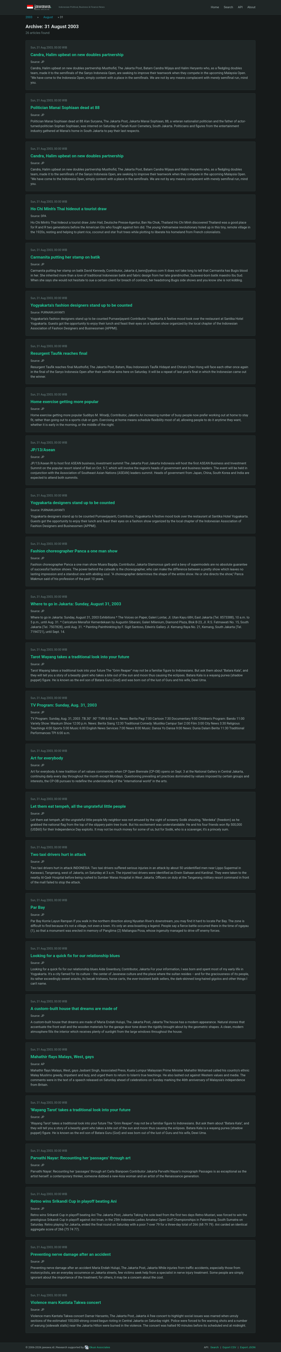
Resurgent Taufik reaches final (59, 353)
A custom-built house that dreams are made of (74, 1008)
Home (215, 7)
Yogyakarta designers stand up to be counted (73, 502)
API (240, 7)
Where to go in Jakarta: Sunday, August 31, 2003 (76, 604)
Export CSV (229, 1347)
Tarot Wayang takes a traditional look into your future (80, 656)
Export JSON (247, 1347)
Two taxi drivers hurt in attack (58, 854)
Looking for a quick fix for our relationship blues (75, 955)
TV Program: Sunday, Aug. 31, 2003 (64, 705)
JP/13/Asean (43, 449)
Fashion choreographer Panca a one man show (74, 551)
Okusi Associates (97, 1347)
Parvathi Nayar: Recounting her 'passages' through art (81, 1158)
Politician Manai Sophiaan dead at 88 (65, 107)
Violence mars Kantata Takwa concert (66, 1302)
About (251, 7)
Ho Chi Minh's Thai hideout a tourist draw (69, 208)
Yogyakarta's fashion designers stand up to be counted (81, 305)
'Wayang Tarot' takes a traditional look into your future (81, 1109)
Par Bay (38, 907)
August (48, 17)
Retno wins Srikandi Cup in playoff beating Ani (74, 1201)
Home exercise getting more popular (65, 401)
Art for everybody (47, 758)
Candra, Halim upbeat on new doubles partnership (77, 54)
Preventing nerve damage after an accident (71, 1254)
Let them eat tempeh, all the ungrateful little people (78, 806)
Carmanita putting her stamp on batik (65, 257)
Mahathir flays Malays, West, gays (62, 1056)
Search (228, 7)
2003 (29, 17)
